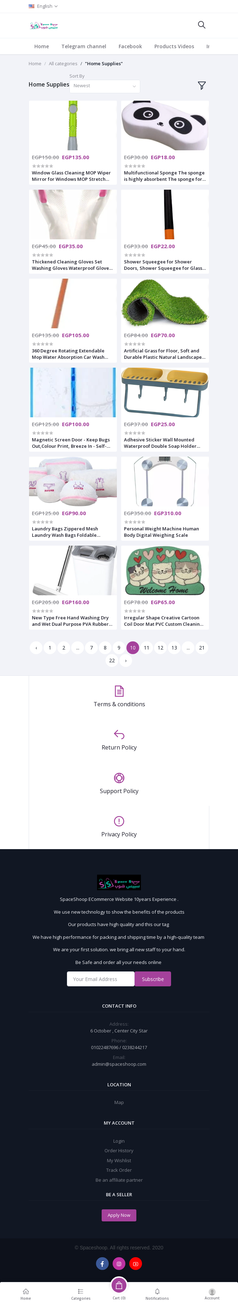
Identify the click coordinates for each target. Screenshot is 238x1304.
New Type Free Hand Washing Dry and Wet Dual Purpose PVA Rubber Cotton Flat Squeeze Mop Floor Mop (72, 620)
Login (119, 1141)
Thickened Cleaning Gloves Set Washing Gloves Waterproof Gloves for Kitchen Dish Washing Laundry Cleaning (71, 264)
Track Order (119, 1170)
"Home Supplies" (104, 63)
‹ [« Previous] (36, 647)
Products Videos (174, 46)
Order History (119, 1150)
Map (119, 1102)
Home (41, 46)
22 (112, 660)
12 (160, 647)
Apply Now (119, 1215)
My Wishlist (119, 1160)
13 (174, 647)
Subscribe (153, 979)
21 (202, 647)
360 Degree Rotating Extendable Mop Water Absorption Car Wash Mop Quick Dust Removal (68, 353)
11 (146, 647)
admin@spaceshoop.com (119, 1064)
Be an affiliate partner (119, 1180)
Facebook (130, 46)
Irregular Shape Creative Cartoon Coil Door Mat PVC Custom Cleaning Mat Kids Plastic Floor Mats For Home (163, 620)
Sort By (77, 76)
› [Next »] (125, 660)
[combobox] (104, 87)
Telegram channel (83, 46)
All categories (63, 63)
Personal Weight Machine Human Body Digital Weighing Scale (161, 531)
